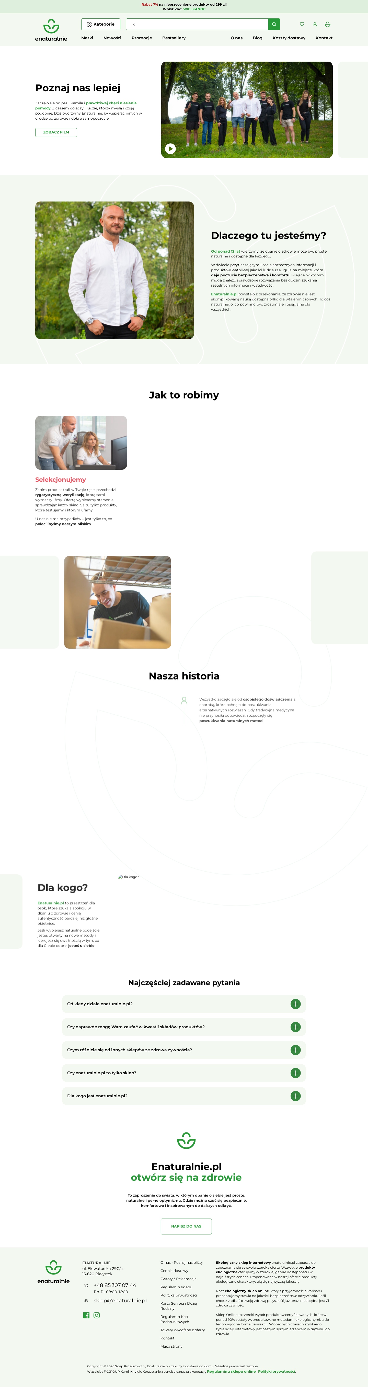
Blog (257, 38)
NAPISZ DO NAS (186, 1230)
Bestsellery (174, 38)
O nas (237, 38)
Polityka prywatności (178, 1295)
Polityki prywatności (276, 1371)
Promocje (142, 38)
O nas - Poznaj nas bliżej (181, 1262)
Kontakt (324, 38)
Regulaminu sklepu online (231, 1371)
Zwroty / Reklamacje (178, 1279)
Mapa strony (171, 1346)
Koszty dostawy (289, 38)
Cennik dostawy (174, 1270)
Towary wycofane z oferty (182, 1330)
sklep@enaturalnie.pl (120, 1301)
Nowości (112, 38)
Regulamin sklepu (176, 1287)
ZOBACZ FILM (56, 132)
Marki (87, 38)
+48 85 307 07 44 (115, 1285)
